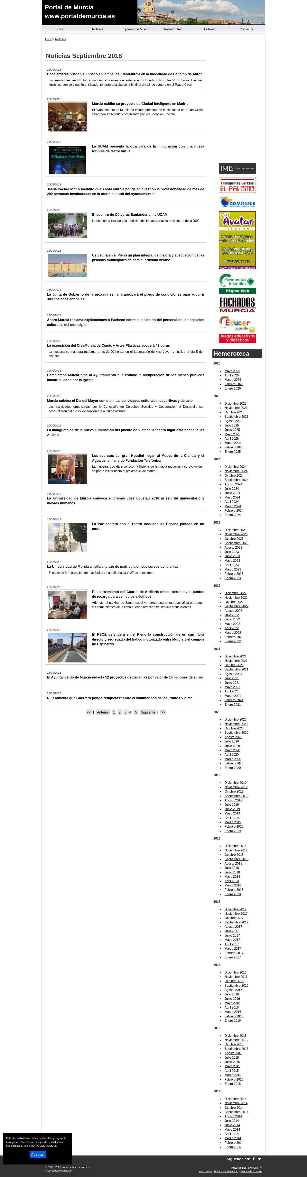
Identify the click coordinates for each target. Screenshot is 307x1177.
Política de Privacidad (226, 1171)
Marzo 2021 (233, 695)
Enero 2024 (233, 515)
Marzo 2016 (233, 1011)
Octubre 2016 (234, 981)
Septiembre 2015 (236, 1048)
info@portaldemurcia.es (58, 1170)
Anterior (103, 712)
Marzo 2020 (233, 759)
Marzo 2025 (233, 443)
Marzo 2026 (233, 379)
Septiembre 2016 (236, 985)
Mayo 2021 (232, 687)
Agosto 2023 (233, 547)
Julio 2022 (232, 615)
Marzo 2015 (233, 1075)
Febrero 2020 (234, 763)
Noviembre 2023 (236, 534)
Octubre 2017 (234, 918)
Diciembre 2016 (236, 972)
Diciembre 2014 (236, 1099)
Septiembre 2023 (236, 543)
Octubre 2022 (234, 602)
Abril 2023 (232, 565)
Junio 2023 (232, 556)
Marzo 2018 (233, 885)
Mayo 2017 (232, 939)
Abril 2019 (232, 818)
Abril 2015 (232, 1070)
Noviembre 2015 (236, 1040)
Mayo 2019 (232, 813)
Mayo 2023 (232, 560)
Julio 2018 (232, 867)
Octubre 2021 (234, 665)
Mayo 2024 (232, 497)
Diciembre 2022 (236, 593)
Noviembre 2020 (236, 724)
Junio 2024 (232, 493)
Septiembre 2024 (236, 479)
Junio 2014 (232, 1125)
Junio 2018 (232, 872)
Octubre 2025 (234, 412)
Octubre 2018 (234, 854)
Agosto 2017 (233, 926)
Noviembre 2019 (236, 787)
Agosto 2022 (233, 610)
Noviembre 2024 (236, 471)
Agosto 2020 (233, 737)
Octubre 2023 (234, 538)
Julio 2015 (232, 1057)
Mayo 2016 (232, 1003)
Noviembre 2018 (236, 850)
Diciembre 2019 (236, 782)
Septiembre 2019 (236, 796)
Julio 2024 (232, 488)
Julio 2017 (232, 931)
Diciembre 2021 (236, 656)
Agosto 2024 (233, 484)
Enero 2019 (233, 831)
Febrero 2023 (234, 573)
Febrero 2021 (234, 700)
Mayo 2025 (232, 434)
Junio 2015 (232, 1062)
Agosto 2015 (233, 1053)
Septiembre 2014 (236, 1112)
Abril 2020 (232, 754)
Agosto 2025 (233, 421)
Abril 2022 (232, 628)
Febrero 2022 (234, 637)
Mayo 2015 (232, 1066)
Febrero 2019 (234, 826)
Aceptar (37, 1154)
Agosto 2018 (233, 863)
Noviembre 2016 (236, 976)
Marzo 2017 (233, 948)
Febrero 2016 (234, 1016)
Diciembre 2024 (236, 466)
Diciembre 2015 (236, 1035)
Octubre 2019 (234, 791)
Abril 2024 (232, 501)
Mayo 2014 (232, 1129)
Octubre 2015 (234, 1044)
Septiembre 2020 (236, 732)
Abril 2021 (232, 691)
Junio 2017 (232, 935)
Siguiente (148, 712)
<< (89, 712)
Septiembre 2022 (236, 606)
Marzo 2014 (233, 1138)
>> (163, 712)
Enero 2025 (233, 451)
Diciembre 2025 (236, 403)
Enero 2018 (233, 894)
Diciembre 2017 (236, 909)
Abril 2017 (232, 944)
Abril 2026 (232, 375)
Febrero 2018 (234, 889)
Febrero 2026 (234, 384)
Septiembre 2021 (236, 669)
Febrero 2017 (234, 953)
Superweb (252, 1167)
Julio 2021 (232, 678)
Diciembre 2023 (236, 530)
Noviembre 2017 (236, 913)
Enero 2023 (233, 578)
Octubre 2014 (234, 1107)
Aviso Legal (205, 1171)
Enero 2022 (233, 641)
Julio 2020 (232, 741)
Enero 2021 (233, 704)
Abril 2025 (232, 438)
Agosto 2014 (233, 1116)
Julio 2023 (232, 551)
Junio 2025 (232, 429)
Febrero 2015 (234, 1079)
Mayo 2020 (232, 750)
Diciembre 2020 (236, 719)
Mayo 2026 (232, 371)
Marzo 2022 (233, 632)
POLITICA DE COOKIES (43, 1145)
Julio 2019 (232, 804)
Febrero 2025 (234, 447)
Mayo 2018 (232, 876)
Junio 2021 (232, 682)
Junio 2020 (232, 746)
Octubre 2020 (234, 728)
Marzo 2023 (233, 569)
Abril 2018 (232, 881)
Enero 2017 (233, 957)
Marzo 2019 (233, 822)
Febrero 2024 (234, 510)
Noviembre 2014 (236, 1103)
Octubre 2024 (234, 475)
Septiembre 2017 (236, 922)
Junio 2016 (232, 998)
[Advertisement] (237, 99)
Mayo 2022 (232, 623)
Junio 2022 (232, 619)
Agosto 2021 (233, 674)
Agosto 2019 (233, 800)
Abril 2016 (232, 1007)
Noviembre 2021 (236, 660)
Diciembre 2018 (236, 846)
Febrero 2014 (234, 1142)
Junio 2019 (232, 809)
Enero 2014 (233, 1147)
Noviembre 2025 (236, 407)
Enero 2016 (233, 1020)
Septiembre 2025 (236, 416)
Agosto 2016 (233, 990)
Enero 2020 (233, 767)
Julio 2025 (232, 425)
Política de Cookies (251, 1171)
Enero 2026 (233, 388)
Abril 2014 (232, 1134)
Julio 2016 (232, 994)
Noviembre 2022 (236, 597)
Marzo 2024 (233, 506)
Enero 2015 (233, 1083)
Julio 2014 (232, 1120)
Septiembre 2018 (236, 859)
